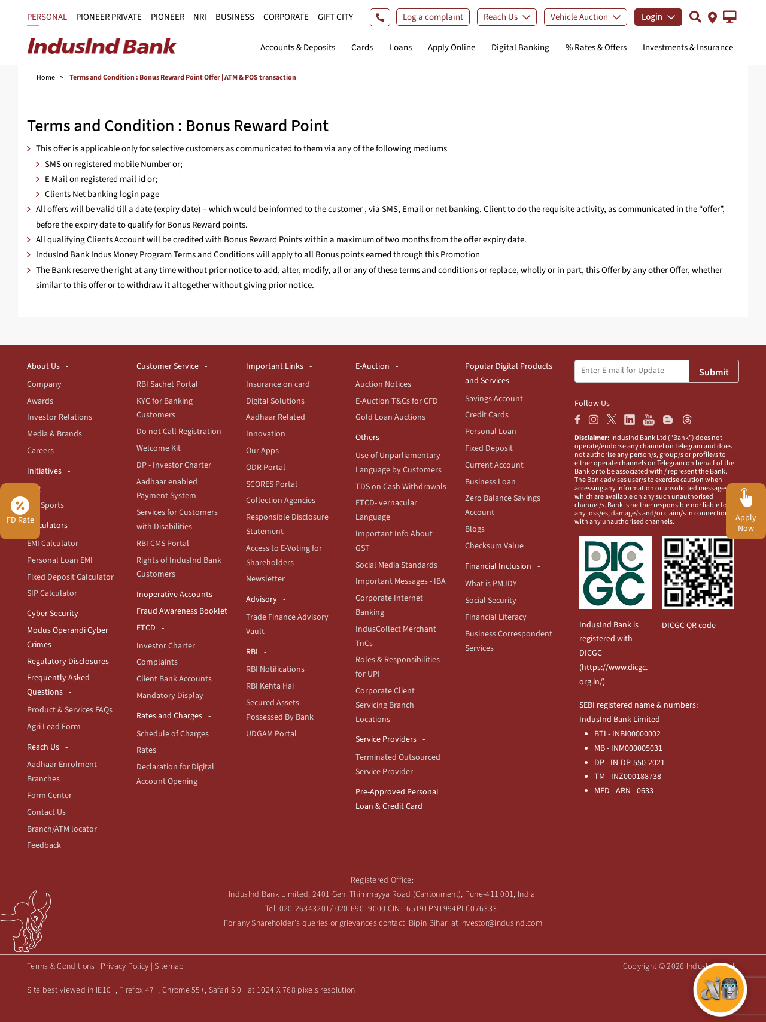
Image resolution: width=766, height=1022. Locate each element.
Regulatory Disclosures (68, 662)
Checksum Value (494, 546)
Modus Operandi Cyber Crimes (67, 637)
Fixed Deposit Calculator (70, 577)
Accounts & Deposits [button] (297, 47)
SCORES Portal (271, 484)
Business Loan (490, 482)
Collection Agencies (280, 501)
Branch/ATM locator (62, 829)
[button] (730, 16)
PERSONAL (47, 17)
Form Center (49, 796)
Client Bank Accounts (174, 679)
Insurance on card (278, 384)
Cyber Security (52, 614)
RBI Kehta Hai (270, 686)
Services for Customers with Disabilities (177, 520)
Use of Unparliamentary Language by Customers (398, 463)
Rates (146, 750)
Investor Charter (165, 646)
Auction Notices (383, 384)
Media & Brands (54, 434)
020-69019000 (360, 909)
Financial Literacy (496, 617)
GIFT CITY (335, 17)
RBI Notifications (275, 669)
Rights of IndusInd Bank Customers (178, 567)
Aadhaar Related (275, 417)
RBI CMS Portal (162, 544)
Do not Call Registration (178, 432)
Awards (40, 401)
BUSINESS (234, 17)
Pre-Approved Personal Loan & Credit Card (397, 799)
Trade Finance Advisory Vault (287, 624)
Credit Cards (487, 415)
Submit (714, 372)
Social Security (490, 600)
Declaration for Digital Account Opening (175, 774)
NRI (199, 17)
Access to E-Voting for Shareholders (284, 555)
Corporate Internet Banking (389, 605)
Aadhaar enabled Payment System (166, 489)
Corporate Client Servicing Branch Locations (385, 705)
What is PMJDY (491, 584)
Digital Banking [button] (520, 47)
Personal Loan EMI (60, 560)
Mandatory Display (169, 696)
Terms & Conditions (61, 966)
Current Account (494, 465)
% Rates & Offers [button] (596, 47)
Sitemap (169, 966)
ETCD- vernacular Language (386, 510)
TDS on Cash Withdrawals (400, 487)
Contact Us (46, 812)
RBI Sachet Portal (167, 384)
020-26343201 (304, 909)
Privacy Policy (124, 966)
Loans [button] (401, 47)
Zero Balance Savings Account (502, 505)
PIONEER (167, 17)
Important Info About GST (394, 541)
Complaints (157, 662)
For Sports (45, 505)
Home (46, 77)
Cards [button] (362, 47)
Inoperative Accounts (174, 595)
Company (44, 384)
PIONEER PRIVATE (109, 17)
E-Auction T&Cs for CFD (396, 401)
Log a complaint (433, 17)
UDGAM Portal (271, 734)
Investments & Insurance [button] (688, 47)
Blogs (475, 529)
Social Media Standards (396, 565)
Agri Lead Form (54, 727)
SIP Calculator (52, 593)
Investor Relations (59, 417)
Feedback (44, 845)
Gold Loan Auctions (390, 417)
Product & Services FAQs (70, 710)
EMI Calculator (52, 544)
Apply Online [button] (451, 47)
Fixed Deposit (489, 448)
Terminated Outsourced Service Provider (397, 764)
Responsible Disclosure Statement (287, 524)
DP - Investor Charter (173, 465)
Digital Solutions (275, 401)
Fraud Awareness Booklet (181, 611)
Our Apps (262, 451)
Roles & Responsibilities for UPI (397, 667)
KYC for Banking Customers (164, 408)
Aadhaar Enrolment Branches (62, 772)
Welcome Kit (158, 448)
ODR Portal (265, 468)
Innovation (265, 434)
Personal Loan (490, 432)
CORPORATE (286, 17)
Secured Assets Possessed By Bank (280, 710)
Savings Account (494, 399)
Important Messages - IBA (400, 581)
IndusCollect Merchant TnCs (395, 636)
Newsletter (265, 579)
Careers (40, 451)
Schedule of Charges (172, 734)
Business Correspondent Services (508, 641)
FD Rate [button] (20, 511)
